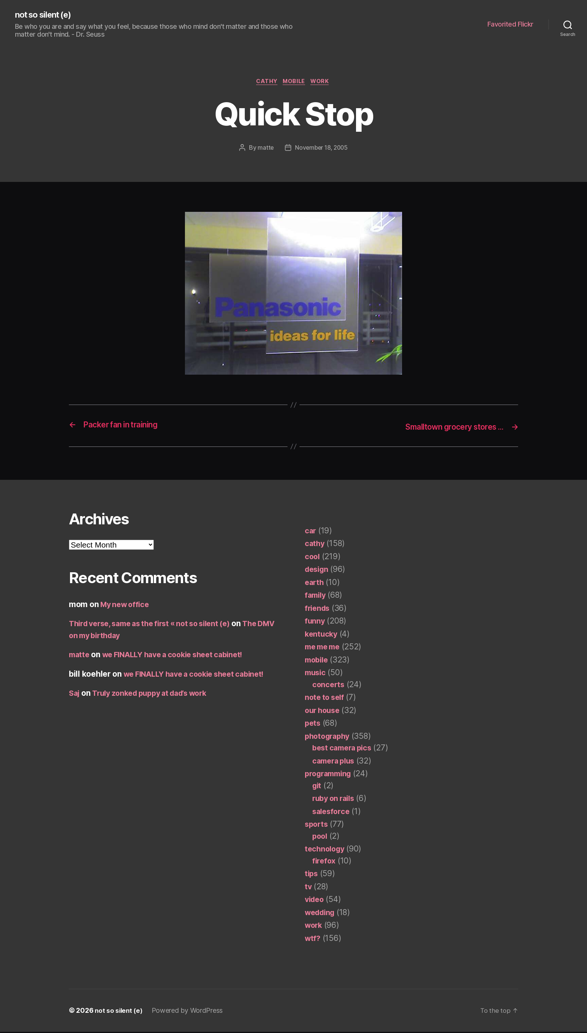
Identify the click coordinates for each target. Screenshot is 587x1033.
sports (317, 825)
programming (330, 775)
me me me (324, 648)
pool (320, 837)
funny (315, 622)
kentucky (322, 635)
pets (313, 724)
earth (315, 583)
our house (324, 711)
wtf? (313, 939)
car (311, 531)
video (315, 900)
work (323, 82)
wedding (321, 913)
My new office (126, 605)
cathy (265, 82)
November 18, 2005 (321, 149)
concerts (329, 685)
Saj (75, 694)
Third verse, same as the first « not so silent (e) (157, 625)
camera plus (335, 762)
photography (329, 737)
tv (308, 887)
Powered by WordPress (189, 1012)
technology (326, 850)
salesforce (332, 812)
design (318, 570)
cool (313, 557)
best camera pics (344, 749)
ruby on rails (335, 799)
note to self (326, 698)
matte (264, 149)
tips (312, 875)
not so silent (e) (46, 14)
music (316, 674)
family (316, 596)
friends (318, 609)
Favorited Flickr (510, 24)
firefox (324, 861)
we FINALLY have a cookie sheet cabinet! (180, 656)
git (317, 786)
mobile (295, 82)
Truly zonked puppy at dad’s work (157, 694)
